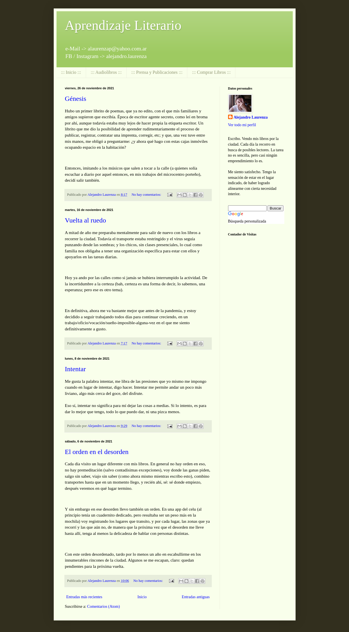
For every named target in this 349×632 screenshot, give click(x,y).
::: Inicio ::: (71, 72)
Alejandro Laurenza (251, 117)
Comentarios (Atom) (103, 606)
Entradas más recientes (84, 597)
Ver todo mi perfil (242, 125)
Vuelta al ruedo (85, 220)
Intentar (75, 369)
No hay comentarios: (147, 195)
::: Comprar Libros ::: (211, 72)
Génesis (75, 98)
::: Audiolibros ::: (106, 72)
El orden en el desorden (97, 451)
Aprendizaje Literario (123, 25)
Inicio (142, 597)
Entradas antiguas (196, 597)
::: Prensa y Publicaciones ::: (157, 72)
